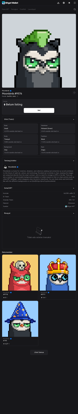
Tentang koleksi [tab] (39, 161)
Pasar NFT (5, 9)
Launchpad (32, 9)
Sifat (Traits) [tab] (39, 119)
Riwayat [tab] (39, 213)
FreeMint (23, 9)
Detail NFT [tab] (39, 188)
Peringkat (14, 9)
